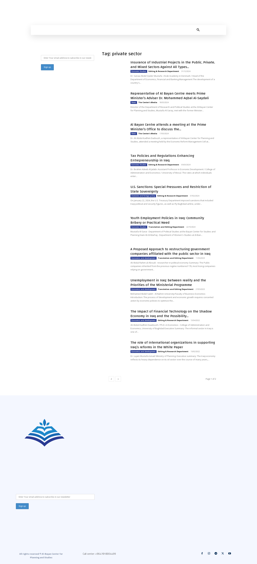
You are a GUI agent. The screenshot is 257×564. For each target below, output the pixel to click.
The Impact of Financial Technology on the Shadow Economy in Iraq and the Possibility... (171, 313)
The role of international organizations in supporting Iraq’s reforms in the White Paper (172, 344)
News (133, 102)
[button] (198, 30)
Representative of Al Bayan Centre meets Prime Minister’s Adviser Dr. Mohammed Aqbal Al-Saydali (169, 95)
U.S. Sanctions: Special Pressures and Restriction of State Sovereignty (170, 189)
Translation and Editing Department (166, 227)
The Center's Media (147, 102)
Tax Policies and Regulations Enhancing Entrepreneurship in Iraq (162, 158)
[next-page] (118, 379)
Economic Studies (138, 71)
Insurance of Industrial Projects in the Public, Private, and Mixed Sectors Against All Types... (172, 64)
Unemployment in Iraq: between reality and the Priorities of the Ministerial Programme (168, 282)
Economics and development (143, 258)
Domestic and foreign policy (143, 196)
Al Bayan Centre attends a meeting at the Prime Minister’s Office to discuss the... (168, 126)
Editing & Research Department (163, 71)
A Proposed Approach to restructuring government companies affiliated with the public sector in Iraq (170, 251)
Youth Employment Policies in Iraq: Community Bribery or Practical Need (167, 220)
